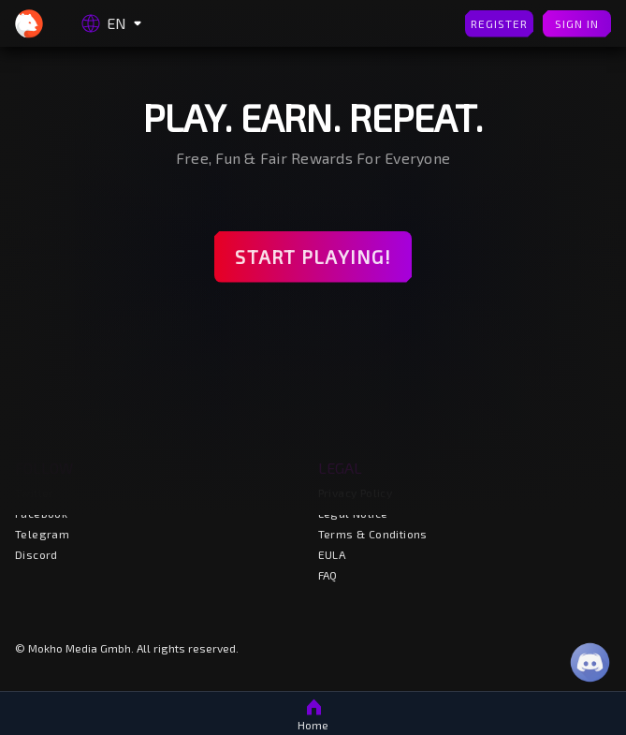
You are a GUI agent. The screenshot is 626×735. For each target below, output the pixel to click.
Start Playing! (313, 257)
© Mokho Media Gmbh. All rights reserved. (127, 647)
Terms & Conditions (373, 533)
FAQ (328, 574)
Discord (36, 554)
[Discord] (590, 662)
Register (499, 23)
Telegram (42, 533)
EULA (332, 554)
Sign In (577, 23)
